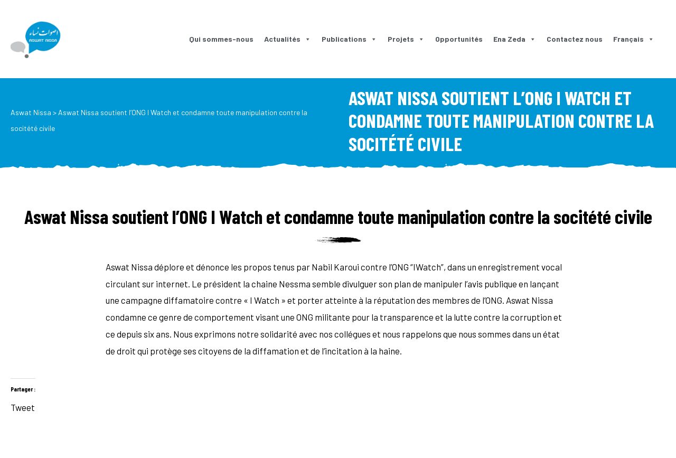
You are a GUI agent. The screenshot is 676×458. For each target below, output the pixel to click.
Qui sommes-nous (221, 38)
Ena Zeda (514, 38)
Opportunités (459, 38)
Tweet (23, 405)
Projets (406, 38)
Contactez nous (575, 38)
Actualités (287, 38)
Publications (349, 38)
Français (633, 38)
